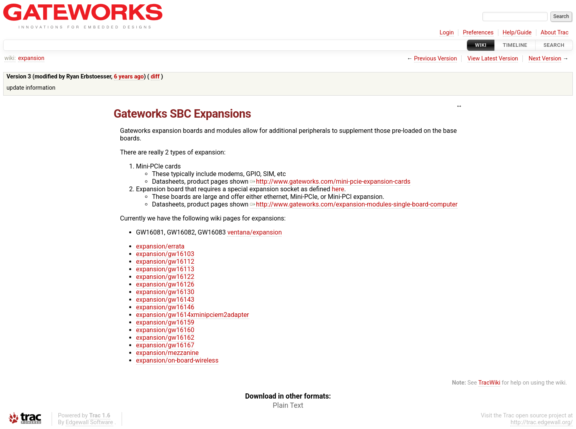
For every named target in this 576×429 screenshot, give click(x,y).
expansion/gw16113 (165, 269)
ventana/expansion (254, 232)
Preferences (478, 32)
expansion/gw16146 (165, 307)
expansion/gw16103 (165, 254)
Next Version (544, 58)
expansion (31, 58)
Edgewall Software (89, 422)
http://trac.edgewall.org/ (541, 422)
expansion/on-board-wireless (177, 360)
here (338, 189)
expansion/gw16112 (165, 261)
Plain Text (288, 405)
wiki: (10, 58)
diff (155, 76)
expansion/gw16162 (165, 337)
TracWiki (489, 382)
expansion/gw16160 (165, 330)
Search (554, 45)
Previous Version (435, 58)
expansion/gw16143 (165, 299)
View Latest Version (493, 58)
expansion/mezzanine (167, 353)
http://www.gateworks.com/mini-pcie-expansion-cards (330, 181)
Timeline (515, 45)
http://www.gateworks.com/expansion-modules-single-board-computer (354, 204)
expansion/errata (160, 246)
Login (447, 32)
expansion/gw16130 (165, 292)
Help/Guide (517, 32)
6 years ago (129, 76)
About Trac (555, 32)
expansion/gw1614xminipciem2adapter (192, 315)
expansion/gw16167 (165, 345)
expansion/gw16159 (165, 322)
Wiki (481, 45)
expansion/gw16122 (165, 277)
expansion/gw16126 (165, 284)
